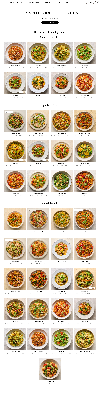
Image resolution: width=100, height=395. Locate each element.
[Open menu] (97, 2)
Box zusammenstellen (35, 2)
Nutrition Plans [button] (21, 2)
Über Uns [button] (59, 2)
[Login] (90, 2)
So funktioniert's (49, 2)
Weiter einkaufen (50, 22)
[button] (3, 2)
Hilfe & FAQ (69, 2)
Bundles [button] (12, 2)
